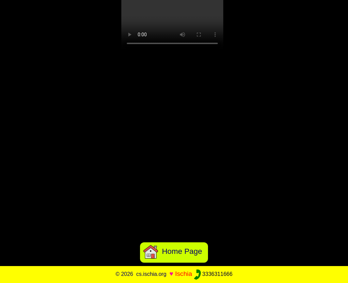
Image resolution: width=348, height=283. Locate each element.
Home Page (172, 251)
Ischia (183, 273)
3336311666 (213, 274)
